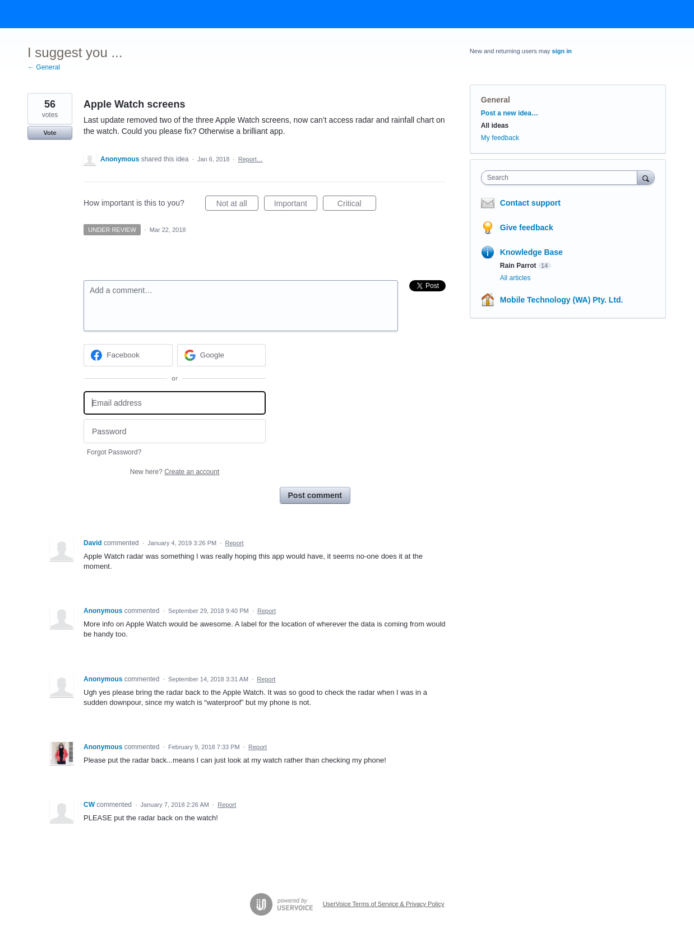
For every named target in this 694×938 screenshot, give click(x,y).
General (495, 99)
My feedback (500, 138)
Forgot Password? (114, 452)
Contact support (530, 202)
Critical (356, 205)
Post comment (315, 495)
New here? (174, 472)
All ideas (494, 125)
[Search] (646, 177)
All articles (515, 278)
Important (295, 205)
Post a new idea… (509, 113)
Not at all (237, 205)
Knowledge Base (531, 252)
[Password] (175, 431)
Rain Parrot (518, 266)
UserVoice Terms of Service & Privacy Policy (384, 903)
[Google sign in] (221, 355)
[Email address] (175, 403)
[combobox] (562, 178)
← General (43, 67)
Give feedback (526, 227)
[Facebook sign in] (128, 355)
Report (234, 543)
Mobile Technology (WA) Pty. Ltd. (561, 299)
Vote (49, 132)
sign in (562, 51)
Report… (250, 159)
